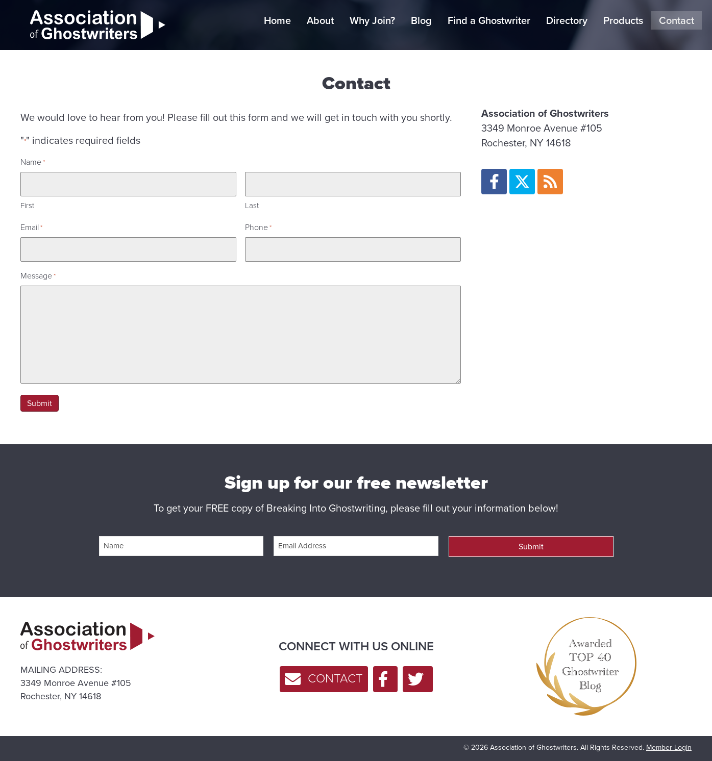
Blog (421, 20)
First (27, 205)
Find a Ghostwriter (489, 20)
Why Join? (372, 20)
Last (252, 205)
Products (623, 20)
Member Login (669, 747)
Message (38, 276)
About (320, 20)
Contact (676, 20)
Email (31, 227)
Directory (566, 20)
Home (277, 20)
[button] (494, 181)
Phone (258, 227)
